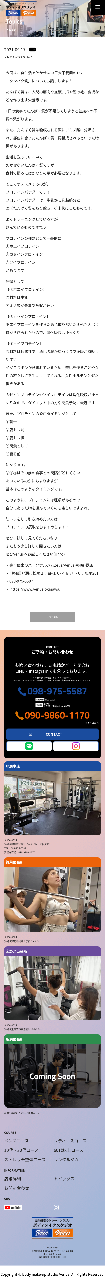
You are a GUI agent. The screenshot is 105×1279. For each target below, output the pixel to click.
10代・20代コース (21, 1150)
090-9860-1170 (57, 715)
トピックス (64, 1178)
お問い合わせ (16, 1188)
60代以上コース (68, 1150)
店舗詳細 (12, 1178)
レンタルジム (66, 1159)
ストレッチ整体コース (25, 1159)
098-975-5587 (57, 691)
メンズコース (16, 1141)
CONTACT (54, 734)
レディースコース (70, 1141)
